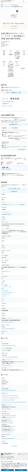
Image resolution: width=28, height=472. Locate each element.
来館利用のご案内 (22, 163)
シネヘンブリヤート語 (6, 286)
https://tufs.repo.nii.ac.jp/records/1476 (10, 397)
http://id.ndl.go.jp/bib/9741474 (8, 328)
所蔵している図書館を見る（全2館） (14, 92)
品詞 (2, 283)
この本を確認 (20, 139)
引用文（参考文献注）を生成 (8, 101)
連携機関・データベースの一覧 (20, 119)
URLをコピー (7, 99)
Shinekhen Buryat (5, 294)
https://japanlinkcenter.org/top (9, 415)
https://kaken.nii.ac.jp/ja (7, 428)
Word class (4, 296)
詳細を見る (23, 69)
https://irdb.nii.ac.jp (6, 365)
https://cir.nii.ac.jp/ (6, 408)
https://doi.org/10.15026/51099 (9, 345)
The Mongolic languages (7, 292)
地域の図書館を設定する (18, 124)
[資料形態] (14, 128)
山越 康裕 (4, 219)
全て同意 (21, 470)
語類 (2, 288)
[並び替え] (6, 128)
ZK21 (3, 300)
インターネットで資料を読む (6, 458)
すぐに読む (14, 26)
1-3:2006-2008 (6, 6)
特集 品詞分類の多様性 (6, 214)
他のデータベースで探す (7, 105)
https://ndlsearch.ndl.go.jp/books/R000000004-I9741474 (14, 402)
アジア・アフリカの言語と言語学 (10, 5)
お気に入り (3, 99)
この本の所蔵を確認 (21, 149)
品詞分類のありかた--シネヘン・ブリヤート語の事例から (13, 204)
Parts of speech (5, 290)
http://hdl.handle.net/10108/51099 (10, 395)
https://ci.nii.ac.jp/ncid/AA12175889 (10, 357)
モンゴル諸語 (4, 285)
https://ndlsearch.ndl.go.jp (7, 322)
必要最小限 (7, 470)
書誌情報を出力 (5, 103)
